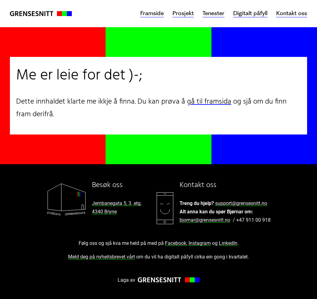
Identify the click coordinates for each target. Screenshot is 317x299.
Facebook (175, 243)
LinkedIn (228, 243)
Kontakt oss (291, 13)
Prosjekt (183, 13)
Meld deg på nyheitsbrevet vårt (101, 257)
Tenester (213, 13)
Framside (152, 13)
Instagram (200, 243)
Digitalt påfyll (250, 13)
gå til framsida (209, 102)
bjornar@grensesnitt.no (205, 220)
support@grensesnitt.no (241, 203)
